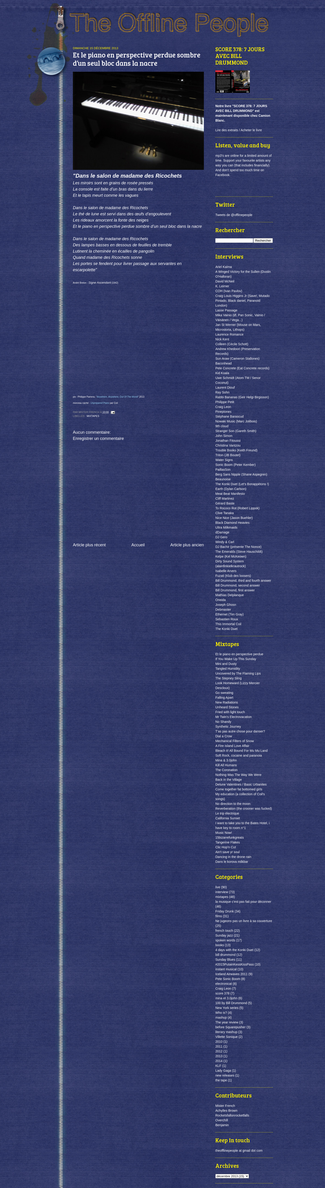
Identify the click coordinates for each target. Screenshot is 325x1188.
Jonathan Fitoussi (228, 440)
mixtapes (93, 416)
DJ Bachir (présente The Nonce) (238, 547)
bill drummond (225, 955)
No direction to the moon (233, 804)
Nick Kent (222, 339)
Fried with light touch (230, 712)
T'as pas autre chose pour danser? (240, 731)
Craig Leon (223, 407)
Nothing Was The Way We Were (238, 775)
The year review (226, 1022)
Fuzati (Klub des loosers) (233, 576)
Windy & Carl (224, 542)
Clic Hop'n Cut (225, 847)
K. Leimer (222, 286)
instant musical (226, 969)
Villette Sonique (226, 1037)
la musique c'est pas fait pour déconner (243, 901)
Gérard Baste (224, 503)
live (217, 887)
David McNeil (224, 281)
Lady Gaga (223, 1070)
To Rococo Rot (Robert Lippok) (237, 508)
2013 (218, 1056)
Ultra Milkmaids (226, 527)
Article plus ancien (187, 545)
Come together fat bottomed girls (238, 789)
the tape (221, 1080)
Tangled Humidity (227, 668)
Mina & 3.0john (226, 760)
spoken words (225, 940)
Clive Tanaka (224, 513)
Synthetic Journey (228, 726)
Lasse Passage (226, 310)
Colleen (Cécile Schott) (231, 344)
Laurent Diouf (225, 387)
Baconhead (223, 363)
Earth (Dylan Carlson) (230, 489)
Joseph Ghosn (225, 605)
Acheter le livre (251, 130)
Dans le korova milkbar (231, 861)
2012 (218, 1051)
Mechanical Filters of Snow (234, 741)
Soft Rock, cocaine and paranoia (238, 755)
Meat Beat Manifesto (230, 494)
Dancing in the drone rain (233, 857)
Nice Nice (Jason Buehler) (234, 518)
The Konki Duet (226, 629)
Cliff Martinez (224, 498)
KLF (218, 1066)
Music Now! (223, 833)
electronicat (223, 984)
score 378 (222, 993)
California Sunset (227, 818)
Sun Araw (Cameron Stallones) (237, 358)
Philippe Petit (224, 402)
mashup (221, 1017)
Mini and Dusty (226, 664)
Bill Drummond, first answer (235, 590)
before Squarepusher (230, 1027)
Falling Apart (224, 697)
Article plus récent (89, 545)
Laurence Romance (229, 334)
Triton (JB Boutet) (227, 455)
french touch (224, 930)
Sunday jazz (224, 935)
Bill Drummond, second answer (237, 585)
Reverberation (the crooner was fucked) (243, 808)
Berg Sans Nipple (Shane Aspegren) (241, 474)
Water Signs (224, 460)
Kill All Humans (226, 765)
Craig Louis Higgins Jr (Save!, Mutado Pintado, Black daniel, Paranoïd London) (242, 300)
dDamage (222, 532)
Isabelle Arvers (226, 571)
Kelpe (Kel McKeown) (230, 556)
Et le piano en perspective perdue (239, 654)
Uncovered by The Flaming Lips (238, 673)
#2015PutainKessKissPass (234, 964)
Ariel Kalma (223, 267)
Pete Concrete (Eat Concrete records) (242, 368)
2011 (218, 1046)
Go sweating (224, 693)
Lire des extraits (226, 130)
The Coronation (226, 770)
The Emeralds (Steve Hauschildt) (238, 551)
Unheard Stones (227, 707)
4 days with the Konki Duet (234, 950)
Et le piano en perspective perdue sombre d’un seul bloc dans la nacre (136, 59)
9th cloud (221, 426)
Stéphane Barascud (229, 416)
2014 (218, 1061)
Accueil (138, 545)
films (218, 916)
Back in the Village (228, 779)
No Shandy (223, 722)
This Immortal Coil (228, 624)
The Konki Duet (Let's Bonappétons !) (242, 484)
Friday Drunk (224, 911)
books (219, 945)
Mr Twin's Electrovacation (233, 717)
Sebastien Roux (226, 619)
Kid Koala (222, 373)
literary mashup (226, 1032)
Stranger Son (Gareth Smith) (235, 431)
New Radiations (226, 702)
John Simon (223, 436)
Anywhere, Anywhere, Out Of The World (117, 397)
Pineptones (223, 411)
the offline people (177, 25)
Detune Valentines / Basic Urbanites (241, 784)
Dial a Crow (223, 736)
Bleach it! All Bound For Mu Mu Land (241, 750)
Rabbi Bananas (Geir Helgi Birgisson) (242, 397)
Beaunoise (223, 479)
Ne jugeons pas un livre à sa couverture (243, 921)
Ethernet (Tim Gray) (229, 614)
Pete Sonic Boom (227, 979)
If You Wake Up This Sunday (235, 659)
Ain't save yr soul (227, 852)
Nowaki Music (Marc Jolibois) (236, 421)
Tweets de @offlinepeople (233, 215)
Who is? (221, 1012)
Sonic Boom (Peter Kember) (235, 465)
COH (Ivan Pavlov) (228, 291)
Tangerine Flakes (227, 842)
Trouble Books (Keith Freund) (236, 450)
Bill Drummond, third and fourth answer (243, 580)
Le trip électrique (227, 813)
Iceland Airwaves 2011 (231, 974)
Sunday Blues (225, 959)
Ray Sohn (222, 392)
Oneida (220, 600)
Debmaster (223, 609)
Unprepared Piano (100, 403)
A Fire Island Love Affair (232, 746)
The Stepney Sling (228, 678)
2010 (218, 1041)
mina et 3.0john (226, 998)
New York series (226, 1008)
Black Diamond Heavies (232, 522)
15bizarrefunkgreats (229, 837)
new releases (224, 1075)
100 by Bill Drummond (231, 1003)
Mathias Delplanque (229, 595)
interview (221, 892)
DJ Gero (221, 537)
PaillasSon (223, 469)
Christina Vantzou (227, 445)
